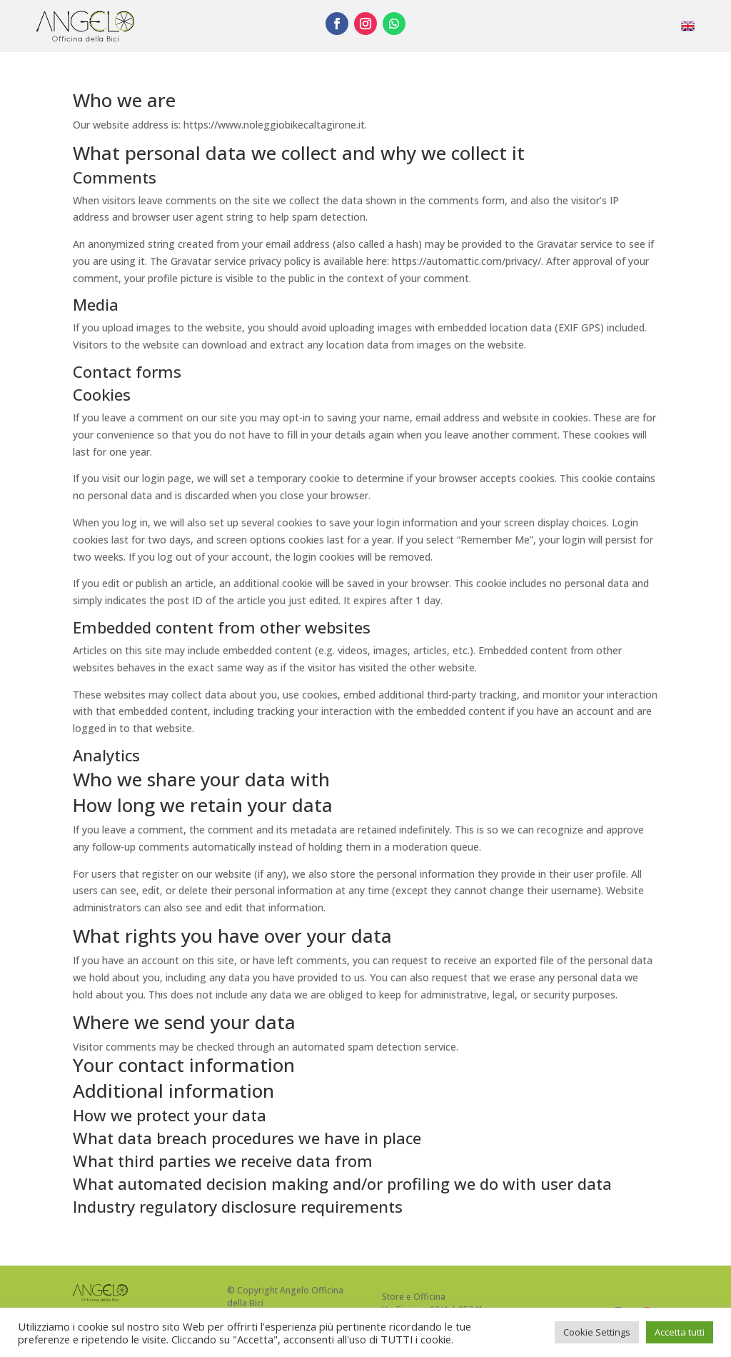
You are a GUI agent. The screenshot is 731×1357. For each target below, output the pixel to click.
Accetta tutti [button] (680, 1332)
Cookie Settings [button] (596, 1332)
